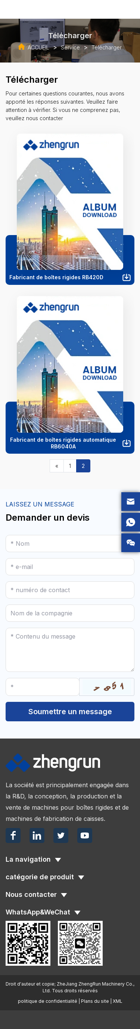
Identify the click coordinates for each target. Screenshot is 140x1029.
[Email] (70, 566)
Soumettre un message (70, 711)
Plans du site (95, 1001)
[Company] (70, 613)
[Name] (70, 543)
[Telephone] (70, 590)
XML (117, 1001)
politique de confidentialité (47, 1001)
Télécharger (106, 47)
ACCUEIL (38, 47)
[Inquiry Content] (70, 650)
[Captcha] (43, 687)
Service (70, 47)
